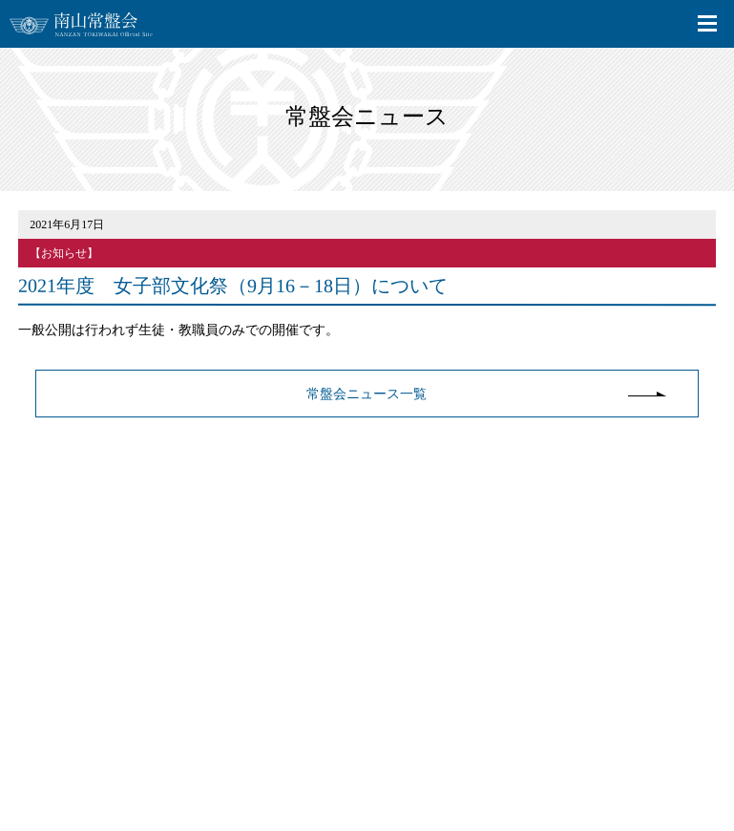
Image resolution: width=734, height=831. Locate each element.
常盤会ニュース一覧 (366, 394)
